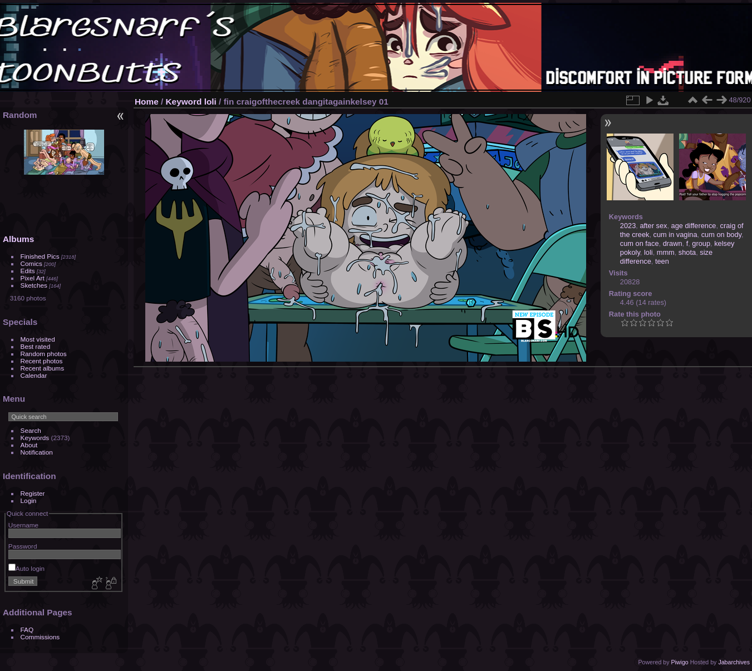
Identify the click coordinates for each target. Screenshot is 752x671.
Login (29, 500)
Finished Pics (40, 256)
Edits (28, 270)
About (29, 444)
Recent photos (42, 360)
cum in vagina (675, 234)
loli (210, 101)
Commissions (40, 636)
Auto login (26, 568)
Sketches (34, 285)
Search (31, 430)
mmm (666, 252)
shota (687, 252)
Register (33, 493)
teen (662, 261)
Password (22, 546)
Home (147, 101)
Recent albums (42, 368)
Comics (31, 263)
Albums (18, 239)
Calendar (34, 375)
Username (23, 525)
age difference (693, 225)
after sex (653, 225)
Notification (37, 452)
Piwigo (679, 662)
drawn (672, 243)
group (701, 243)
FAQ (27, 629)
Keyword (184, 101)
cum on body (721, 234)
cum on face (639, 243)
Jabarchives (734, 662)
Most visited (38, 339)
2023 (628, 225)
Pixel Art (33, 278)
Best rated (36, 346)
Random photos (44, 353)
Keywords (35, 437)
